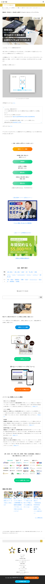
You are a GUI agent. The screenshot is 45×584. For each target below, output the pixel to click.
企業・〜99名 (17, 271)
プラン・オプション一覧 (22, 568)
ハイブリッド (35, 274)
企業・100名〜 (10, 271)
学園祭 (22, 279)
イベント (9, 274)
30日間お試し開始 (22, 558)
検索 (41, 297)
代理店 (35, 271)
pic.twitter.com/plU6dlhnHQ (29, 116)
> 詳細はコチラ (35, 406)
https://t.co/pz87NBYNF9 (18, 116)
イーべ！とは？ (22, 555)
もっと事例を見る (38, 517)
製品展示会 (17, 279)
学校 (8, 279)
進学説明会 (12, 281)
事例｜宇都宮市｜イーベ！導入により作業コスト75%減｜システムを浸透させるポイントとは (28, 502)
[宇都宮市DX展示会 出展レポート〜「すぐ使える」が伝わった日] (8, 494)
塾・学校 (31, 271)
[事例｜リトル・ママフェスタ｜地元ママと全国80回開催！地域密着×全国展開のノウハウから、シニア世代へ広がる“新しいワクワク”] (18, 494)
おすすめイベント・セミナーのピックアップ (22, 560)
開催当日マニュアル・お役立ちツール (22, 572)
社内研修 (17, 281)
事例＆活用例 (22, 563)
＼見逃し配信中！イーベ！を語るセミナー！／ (22, 197)
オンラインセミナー (21, 274)
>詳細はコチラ (31, 425)
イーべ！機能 (22, 567)
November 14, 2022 (17, 122)
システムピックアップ (22, 565)
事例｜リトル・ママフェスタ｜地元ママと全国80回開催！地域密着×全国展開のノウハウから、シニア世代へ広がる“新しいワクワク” (18, 505)
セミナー (14, 274)
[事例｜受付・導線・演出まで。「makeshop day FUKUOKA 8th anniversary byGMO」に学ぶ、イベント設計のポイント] (38, 494)
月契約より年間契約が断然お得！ (22, 258)
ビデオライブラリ (22, 570)
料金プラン (22, 556)
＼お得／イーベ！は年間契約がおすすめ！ (22, 232)
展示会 (12, 279)
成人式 (26, 279)
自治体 (22, 271)
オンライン (29, 274)
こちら (13, 102)
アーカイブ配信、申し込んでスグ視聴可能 (22, 223)
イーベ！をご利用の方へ (9, 5)
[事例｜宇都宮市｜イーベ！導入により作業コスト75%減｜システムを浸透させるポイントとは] (28, 494)
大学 (26, 271)
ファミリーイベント (33, 279)
